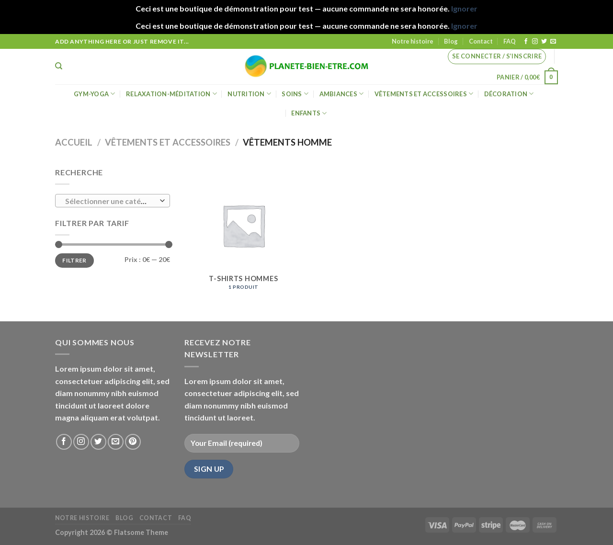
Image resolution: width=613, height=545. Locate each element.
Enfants (309, 113)
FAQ (509, 41)
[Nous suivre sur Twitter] (544, 41)
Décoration (509, 93)
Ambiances (341, 93)
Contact (481, 41)
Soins (295, 93)
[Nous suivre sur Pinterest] (133, 442)
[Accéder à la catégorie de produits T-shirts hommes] (243, 232)
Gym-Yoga (94, 93)
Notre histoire (412, 41)
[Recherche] (58, 66)
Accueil (73, 142)
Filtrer (74, 260)
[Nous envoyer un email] (553, 41)
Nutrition (249, 93)
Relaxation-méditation (171, 93)
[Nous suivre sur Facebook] (526, 41)
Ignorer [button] (464, 8)
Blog (451, 41)
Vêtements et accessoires (424, 93)
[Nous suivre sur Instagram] (535, 41)
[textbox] (110, 201)
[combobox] (112, 200)
